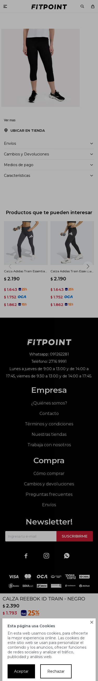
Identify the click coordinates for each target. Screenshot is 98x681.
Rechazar (56, 671)
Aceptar (21, 671)
